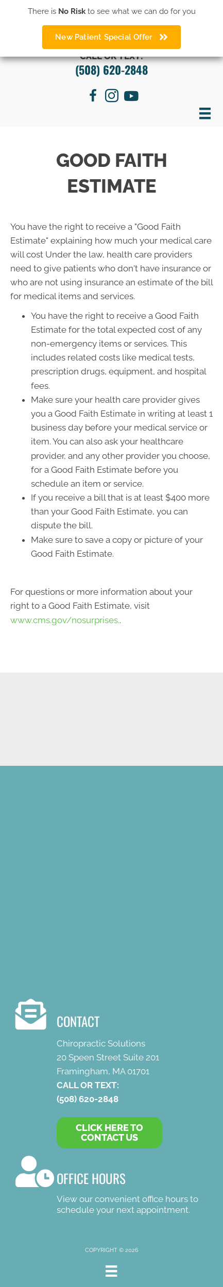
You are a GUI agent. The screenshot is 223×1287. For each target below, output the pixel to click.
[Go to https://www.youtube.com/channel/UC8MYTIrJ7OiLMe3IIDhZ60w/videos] (130, 97)
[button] (109, 1133)
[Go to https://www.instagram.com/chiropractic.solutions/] (111, 97)
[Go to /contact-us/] (108, 1187)
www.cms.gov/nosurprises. (64, 620)
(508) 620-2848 (111, 69)
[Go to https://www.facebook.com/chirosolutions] (93, 97)
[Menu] (205, 113)
